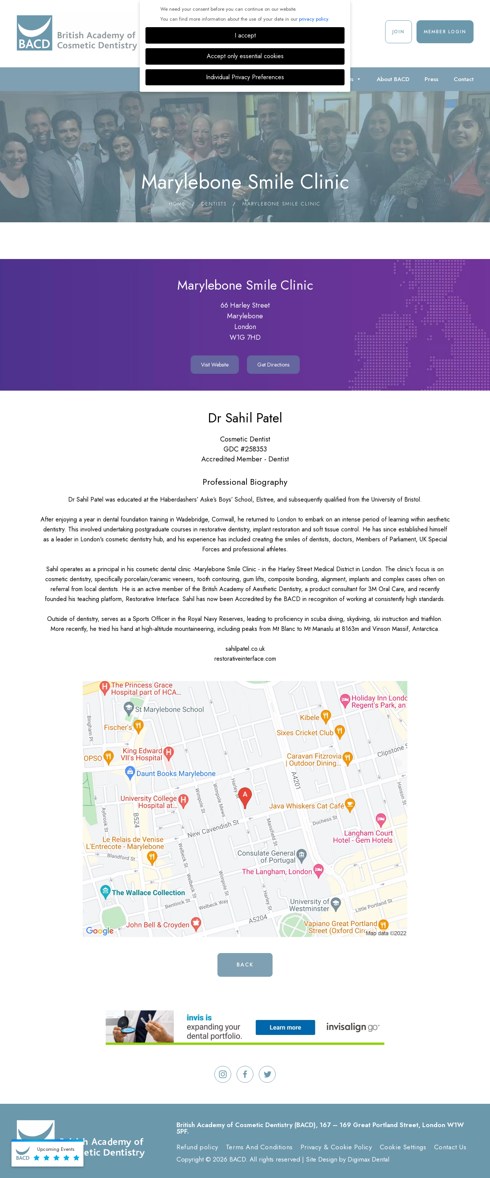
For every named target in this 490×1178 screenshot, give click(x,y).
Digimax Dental (368, 1159)
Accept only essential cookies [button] (245, 56)
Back (245, 964)
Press (431, 79)
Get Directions (273, 364)
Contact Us (450, 1147)
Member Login (445, 31)
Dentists (214, 203)
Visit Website (215, 364)
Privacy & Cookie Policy (336, 1147)
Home (177, 203)
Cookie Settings (403, 1147)
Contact (464, 79)
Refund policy (197, 1147)
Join (398, 31)
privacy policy (313, 19)
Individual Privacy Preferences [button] (245, 77)
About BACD (393, 79)
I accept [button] (245, 35)
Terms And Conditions (259, 1147)
